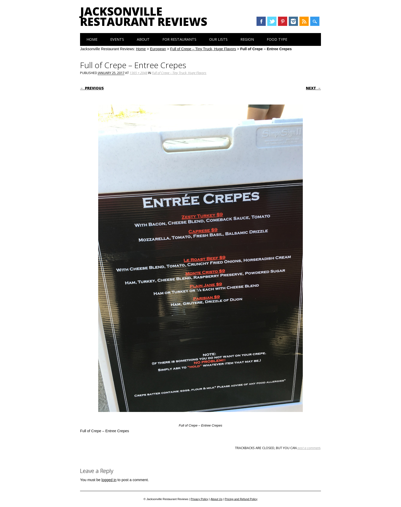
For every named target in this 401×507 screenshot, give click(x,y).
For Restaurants (179, 39)
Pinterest (282, 21)
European (158, 49)
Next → (313, 88)
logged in (109, 480)
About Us (216, 499)
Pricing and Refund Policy (241, 499)
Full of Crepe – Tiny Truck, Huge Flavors (203, 49)
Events (117, 39)
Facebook (261, 21)
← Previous (92, 88)
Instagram (293, 21)
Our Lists (218, 39)
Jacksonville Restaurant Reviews (143, 16)
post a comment (308, 448)
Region (247, 39)
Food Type (277, 39)
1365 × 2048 (138, 72)
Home (91, 39)
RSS (304, 21)
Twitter (271, 21)
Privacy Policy (199, 499)
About (143, 39)
